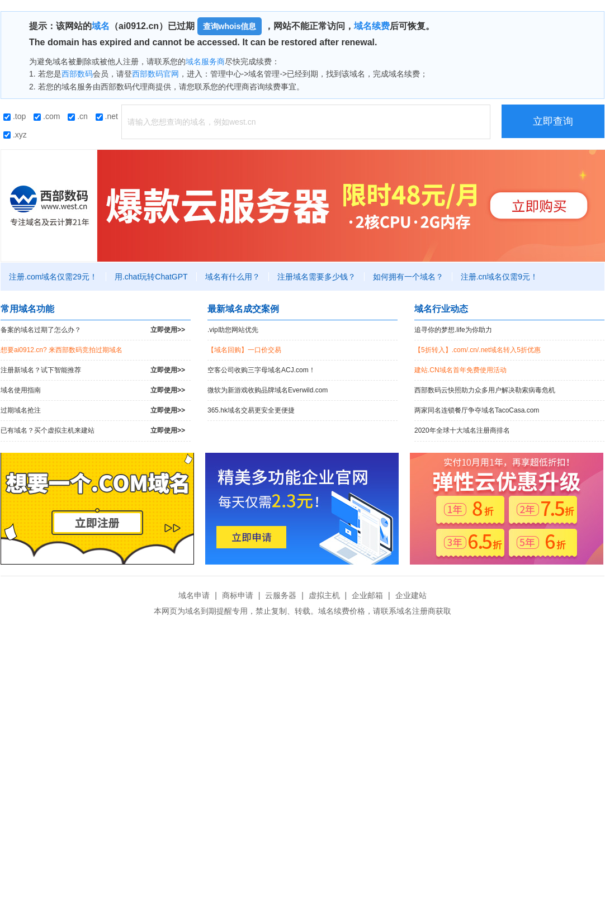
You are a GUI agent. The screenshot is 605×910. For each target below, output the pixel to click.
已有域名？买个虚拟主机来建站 (93, 430)
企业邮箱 (367, 595)
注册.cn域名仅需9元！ (499, 276)
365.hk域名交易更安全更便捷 (251, 410)
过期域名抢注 (93, 410)
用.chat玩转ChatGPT (151, 276)
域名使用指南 (93, 390)
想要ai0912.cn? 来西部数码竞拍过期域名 (61, 350)
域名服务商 (205, 61)
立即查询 (553, 121)
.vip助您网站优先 (232, 330)
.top (14, 116)
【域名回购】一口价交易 (244, 350)
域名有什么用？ (232, 276)
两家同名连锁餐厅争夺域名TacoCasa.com (476, 410)
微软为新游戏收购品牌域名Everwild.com (267, 390)
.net (107, 116)
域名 (101, 26)
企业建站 (411, 595)
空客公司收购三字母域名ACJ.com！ (261, 370)
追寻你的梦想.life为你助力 (453, 330)
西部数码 (77, 73)
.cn (78, 116)
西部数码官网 (155, 73)
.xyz (15, 134)
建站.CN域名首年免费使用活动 (460, 370)
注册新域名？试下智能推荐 (93, 370)
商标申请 (237, 595)
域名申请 (194, 595)
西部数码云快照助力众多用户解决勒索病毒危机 (484, 390)
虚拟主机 (324, 595)
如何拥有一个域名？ (408, 276)
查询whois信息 (230, 26)
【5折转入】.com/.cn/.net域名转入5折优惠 (477, 350)
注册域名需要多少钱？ (316, 276)
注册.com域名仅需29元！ (53, 276)
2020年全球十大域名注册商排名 (462, 430)
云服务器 (280, 595)
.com (47, 116)
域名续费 (372, 26)
